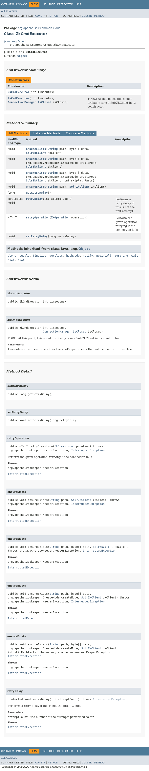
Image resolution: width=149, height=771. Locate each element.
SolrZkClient (36, 152)
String (53, 148)
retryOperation (37, 217)
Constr (40, 16)
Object (22, 55)
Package (21, 4)
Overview (7, 4)
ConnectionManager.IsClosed (29, 102)
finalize (39, 255)
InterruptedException (88, 450)
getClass (56, 255)
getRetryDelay (37, 192)
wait (134, 255)
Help (78, 4)
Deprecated (65, 4)
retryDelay (34, 198)
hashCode (72, 255)
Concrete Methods (80, 133)
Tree (52, 4)
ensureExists (36, 148)
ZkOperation (60, 217)
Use (44, 4)
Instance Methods (46, 133)
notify (88, 255)
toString (121, 255)
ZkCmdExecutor (19, 92)
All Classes (9, 11)
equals (24, 255)
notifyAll (103, 255)
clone (12, 255)
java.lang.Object (15, 41)
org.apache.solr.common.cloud (39, 28)
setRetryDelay (37, 236)
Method (53, 16)
